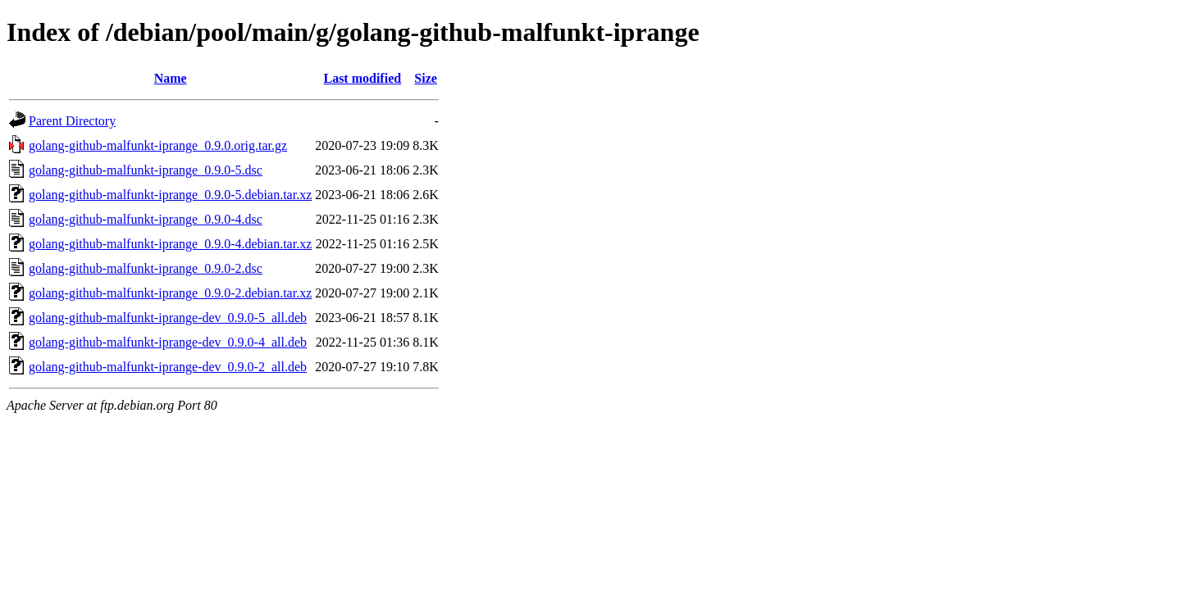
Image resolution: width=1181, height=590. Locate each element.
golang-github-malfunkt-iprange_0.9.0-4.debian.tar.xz (170, 244)
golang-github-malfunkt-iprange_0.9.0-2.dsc (145, 268)
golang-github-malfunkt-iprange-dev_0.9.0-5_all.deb (168, 317)
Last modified (362, 78)
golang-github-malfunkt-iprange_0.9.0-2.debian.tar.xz (170, 293)
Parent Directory (72, 121)
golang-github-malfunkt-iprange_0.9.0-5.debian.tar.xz (170, 195)
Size (425, 78)
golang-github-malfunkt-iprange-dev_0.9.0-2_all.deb (168, 367)
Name (170, 78)
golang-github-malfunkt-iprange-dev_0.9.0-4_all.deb (168, 342)
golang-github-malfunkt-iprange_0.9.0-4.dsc (145, 219)
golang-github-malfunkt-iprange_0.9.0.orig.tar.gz (158, 145)
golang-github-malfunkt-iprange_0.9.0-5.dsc (145, 170)
